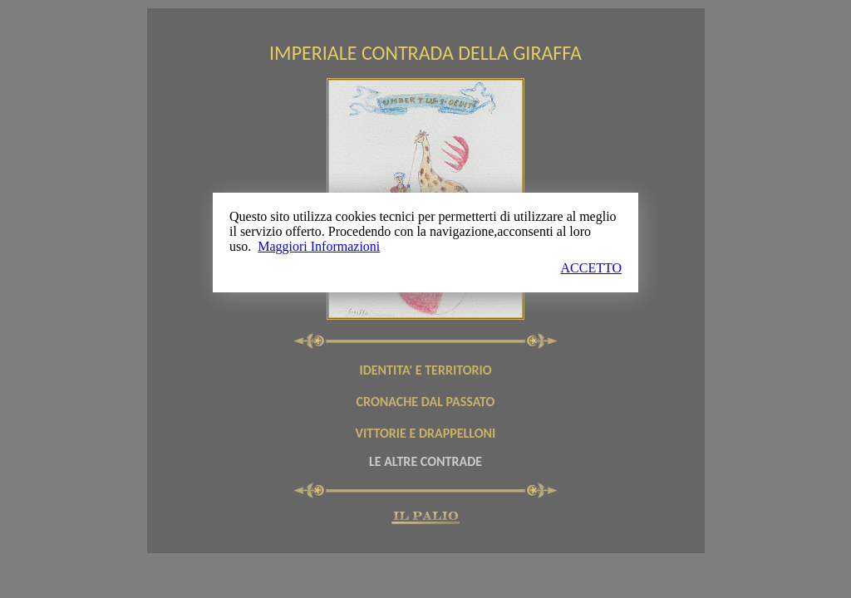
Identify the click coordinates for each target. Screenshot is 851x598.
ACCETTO (591, 268)
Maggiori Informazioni (319, 246)
